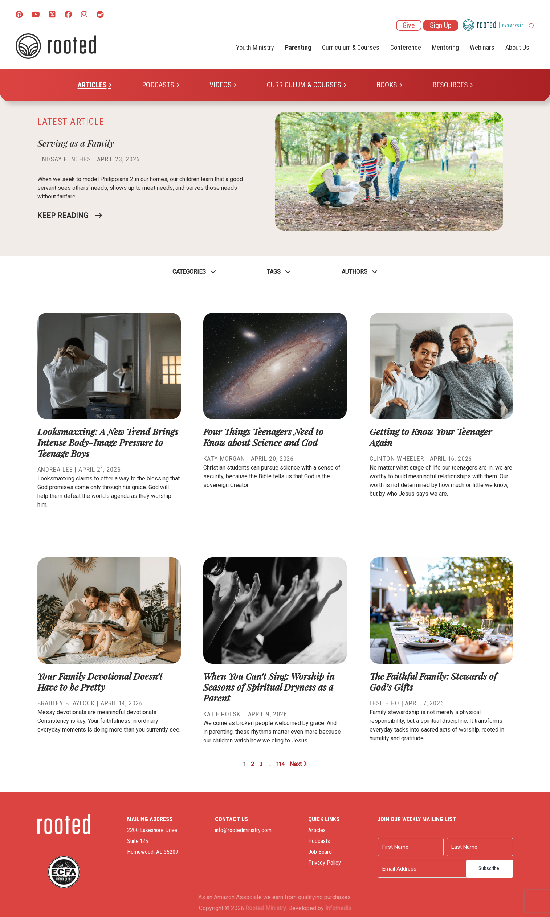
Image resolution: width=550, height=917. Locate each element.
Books (386, 85)
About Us (517, 47)
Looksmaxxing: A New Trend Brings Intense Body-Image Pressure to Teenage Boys (107, 442)
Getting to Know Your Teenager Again (431, 436)
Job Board (320, 851)
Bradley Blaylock (66, 703)
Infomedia (338, 908)
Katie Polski (222, 714)
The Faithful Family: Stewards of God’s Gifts (433, 681)
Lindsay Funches (64, 159)
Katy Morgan (224, 458)
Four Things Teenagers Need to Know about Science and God (263, 436)
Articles (92, 85)
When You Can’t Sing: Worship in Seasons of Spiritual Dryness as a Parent (269, 687)
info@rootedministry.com (243, 830)
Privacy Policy (324, 862)
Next (298, 764)
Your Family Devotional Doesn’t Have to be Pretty (100, 681)
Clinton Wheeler (397, 458)
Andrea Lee (55, 469)
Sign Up (441, 25)
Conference (405, 47)
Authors (354, 271)
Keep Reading (62, 215)
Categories (189, 271)
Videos (220, 85)
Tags (274, 271)
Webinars (482, 47)
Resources (450, 85)
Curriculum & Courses (304, 85)
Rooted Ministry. (266, 908)
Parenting (298, 47)
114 (280, 764)
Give (409, 25)
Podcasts (158, 85)
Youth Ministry (255, 47)
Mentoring (445, 47)
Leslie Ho (384, 703)
